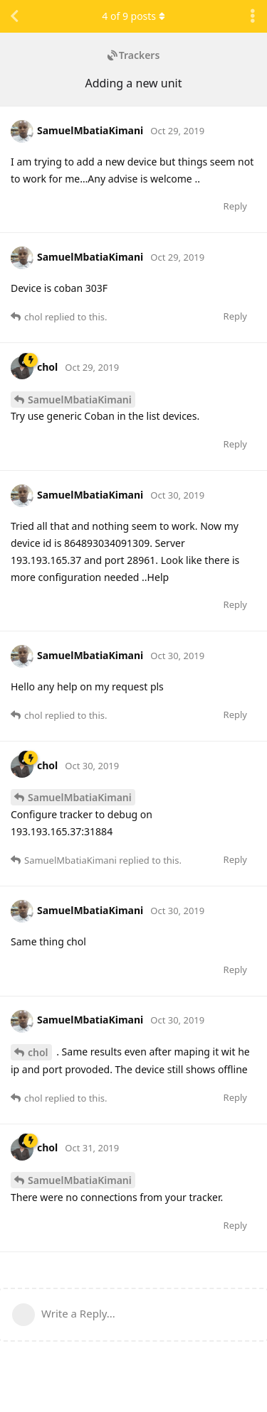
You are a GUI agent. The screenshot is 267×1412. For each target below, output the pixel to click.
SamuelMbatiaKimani (80, 399)
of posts (133, 16)
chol (38, 1052)
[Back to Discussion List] (14, 16)
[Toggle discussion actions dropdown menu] (253, 16)
